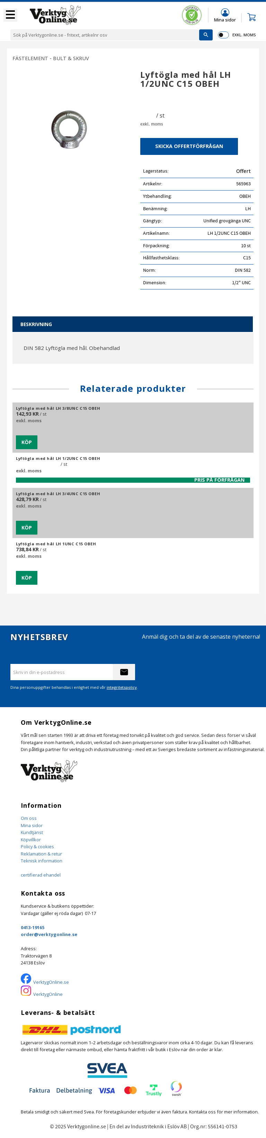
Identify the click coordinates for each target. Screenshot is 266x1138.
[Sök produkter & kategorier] (104, 34)
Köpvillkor (31, 839)
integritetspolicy (122, 687)
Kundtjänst (32, 832)
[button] (10, 15)
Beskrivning (36, 324)
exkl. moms (244, 34)
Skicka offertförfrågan (189, 146)
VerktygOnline (48, 994)
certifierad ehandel (41, 875)
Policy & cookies (37, 846)
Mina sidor (32, 825)
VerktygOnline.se (51, 982)
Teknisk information (41, 861)
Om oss (29, 818)
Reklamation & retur (41, 854)
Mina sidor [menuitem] (225, 19)
